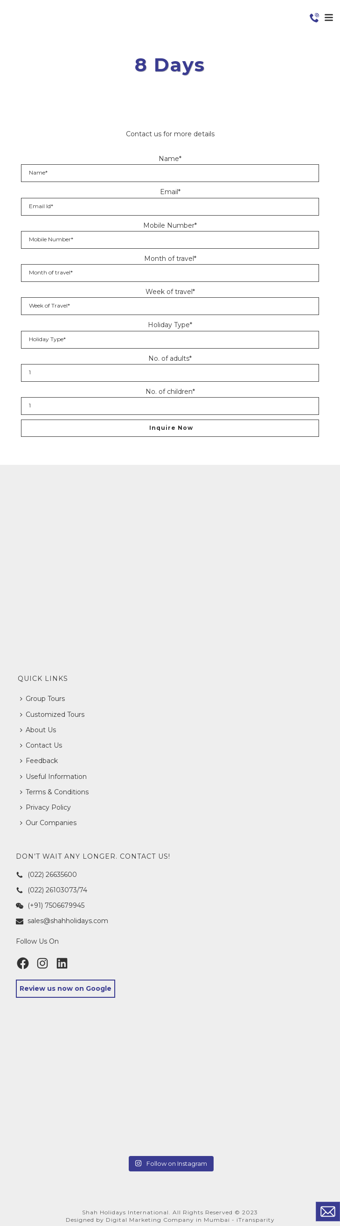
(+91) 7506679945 (50, 905)
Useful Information (53, 776)
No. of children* (170, 391)
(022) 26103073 (46, 890)
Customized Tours (52, 714)
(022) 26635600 (46, 874)
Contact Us (41, 745)
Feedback (39, 761)
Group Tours (42, 698)
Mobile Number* (170, 225)
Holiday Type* (170, 325)
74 (83, 890)
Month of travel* (170, 258)
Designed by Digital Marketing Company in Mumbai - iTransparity (170, 1219)
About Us (38, 730)
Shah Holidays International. (126, 1212)
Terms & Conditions (54, 792)
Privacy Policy (45, 807)
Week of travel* (170, 291)
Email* (170, 192)
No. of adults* (170, 358)
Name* (170, 158)
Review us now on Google (65, 988)
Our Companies (48, 823)
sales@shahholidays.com (62, 921)
